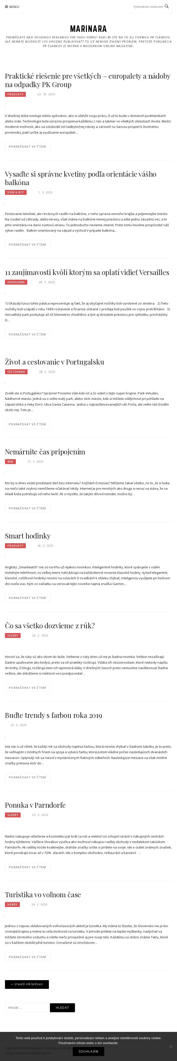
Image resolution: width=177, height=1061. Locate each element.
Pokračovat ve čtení (27, 146)
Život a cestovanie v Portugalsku (54, 361)
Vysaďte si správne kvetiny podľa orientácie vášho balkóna (80, 178)
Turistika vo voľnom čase (43, 894)
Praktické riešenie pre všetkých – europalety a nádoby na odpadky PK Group (87, 80)
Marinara (88, 29)
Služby (12, 635)
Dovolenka (16, 282)
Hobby (12, 904)
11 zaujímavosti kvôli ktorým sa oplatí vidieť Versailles (87, 272)
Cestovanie (16, 371)
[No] (170, 1046)
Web (10, 461)
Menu (14, 7)
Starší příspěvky (28, 984)
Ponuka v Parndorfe (35, 804)
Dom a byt (15, 192)
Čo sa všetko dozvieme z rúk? (50, 625)
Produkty (15, 94)
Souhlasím (89, 1051)
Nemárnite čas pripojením (45, 451)
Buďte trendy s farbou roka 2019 (53, 715)
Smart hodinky (27, 535)
